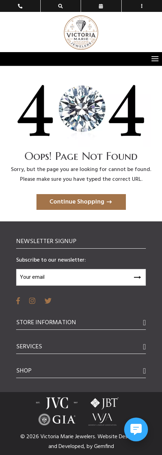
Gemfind (104, 446)
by (90, 446)
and (53, 446)
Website (108, 436)
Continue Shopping (76, 202)
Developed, (73, 446)
